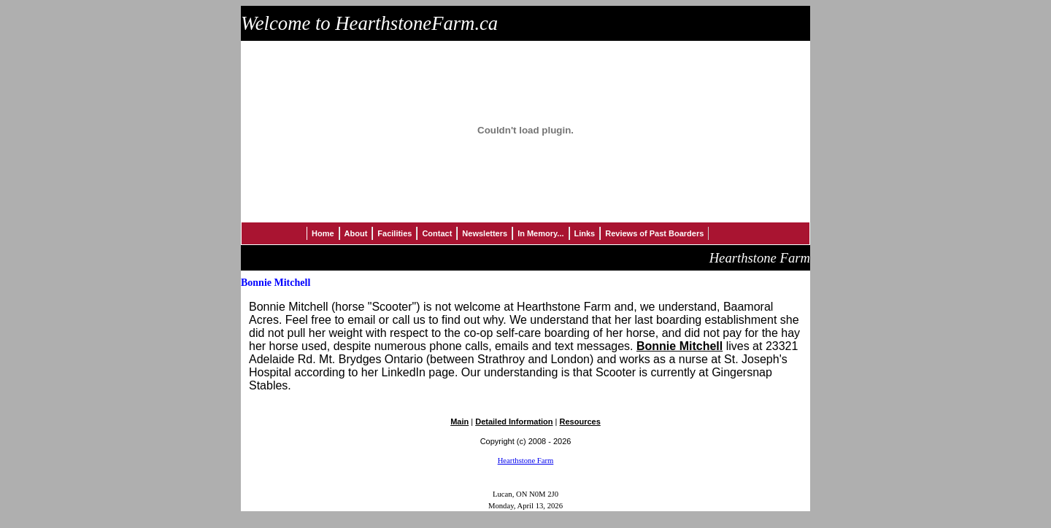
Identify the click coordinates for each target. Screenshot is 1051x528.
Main (459, 421)
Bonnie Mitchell (679, 346)
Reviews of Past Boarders (654, 233)
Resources (580, 421)
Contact (437, 233)
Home (323, 233)
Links (585, 233)
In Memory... (540, 233)
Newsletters (484, 233)
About (356, 233)
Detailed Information (514, 421)
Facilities (394, 233)
